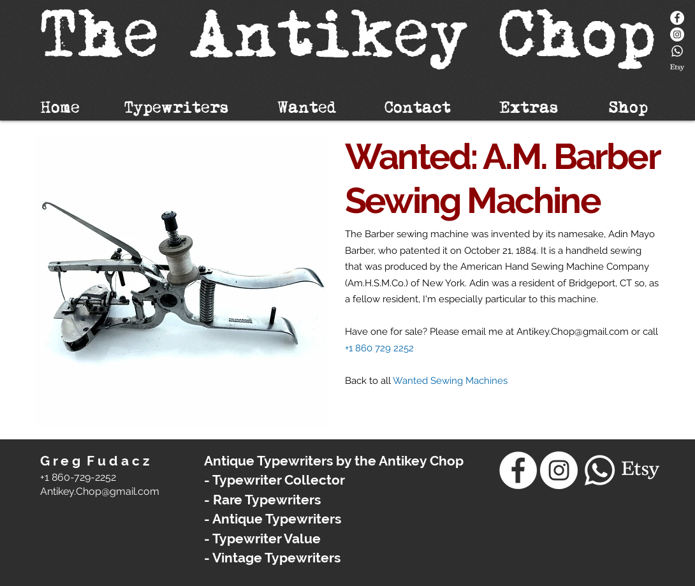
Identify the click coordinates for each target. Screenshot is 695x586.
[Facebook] (677, 18)
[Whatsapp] (677, 51)
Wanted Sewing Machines (450, 380)
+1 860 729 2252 (379, 348)
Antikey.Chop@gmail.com (572, 331)
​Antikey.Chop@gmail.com (99, 491)
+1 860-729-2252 (78, 477)
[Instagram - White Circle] (677, 34)
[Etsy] (677, 68)
